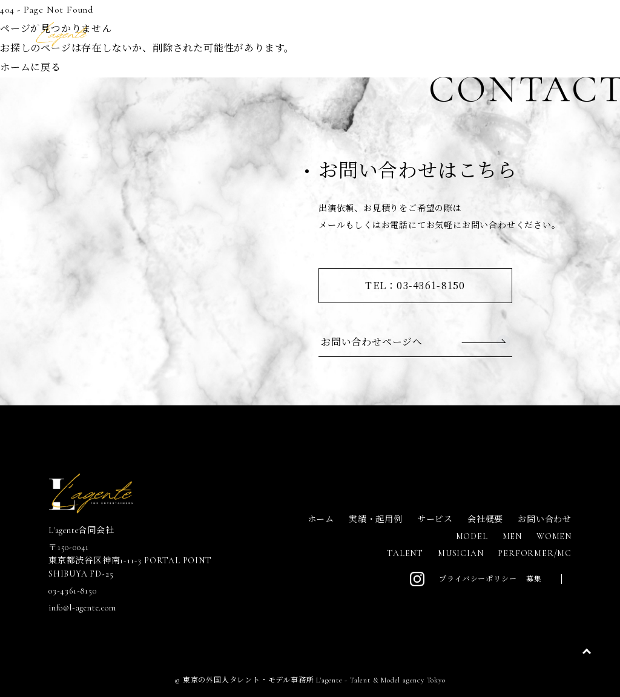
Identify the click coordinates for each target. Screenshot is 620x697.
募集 (534, 579)
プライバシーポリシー (477, 579)
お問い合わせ (545, 519)
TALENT (405, 553)
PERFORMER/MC (535, 553)
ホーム (321, 519)
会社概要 (485, 519)
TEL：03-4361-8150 (415, 285)
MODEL (472, 536)
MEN (512, 536)
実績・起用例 (376, 519)
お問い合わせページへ (372, 341)
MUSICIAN (460, 553)
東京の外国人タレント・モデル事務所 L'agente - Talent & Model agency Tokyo (314, 680)
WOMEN (554, 536)
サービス (435, 519)
